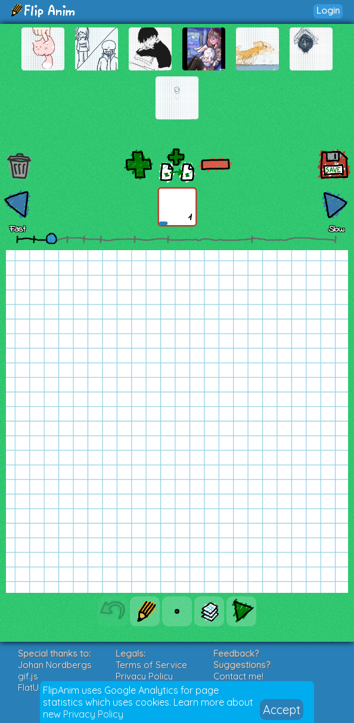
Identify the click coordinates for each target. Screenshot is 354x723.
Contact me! (238, 676)
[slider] (51, 238)
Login (328, 10)
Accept (281, 709)
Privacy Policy (93, 714)
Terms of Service (151, 664)
